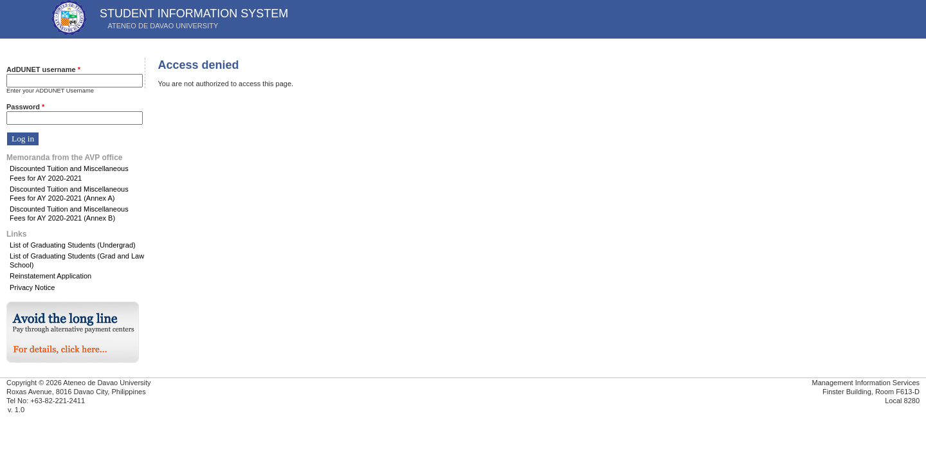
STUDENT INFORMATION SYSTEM (194, 13)
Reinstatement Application (50, 276)
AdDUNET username (43, 69)
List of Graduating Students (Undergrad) (73, 245)
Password (25, 107)
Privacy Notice (32, 287)
